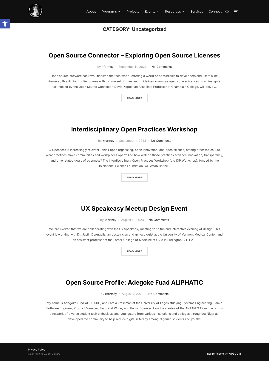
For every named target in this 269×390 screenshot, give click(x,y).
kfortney (108, 85)
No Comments (161, 85)
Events (152, 11)
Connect (215, 11)
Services (197, 11)
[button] (5, 23)
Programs (111, 11)
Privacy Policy (36, 378)
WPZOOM (234, 383)
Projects (132, 11)
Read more (137, 116)
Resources (175, 11)
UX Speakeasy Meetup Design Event (134, 226)
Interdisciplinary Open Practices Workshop (134, 147)
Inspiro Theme (215, 383)
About (91, 11)
